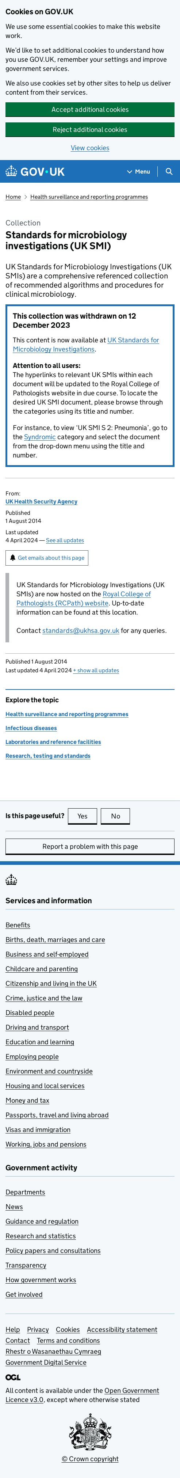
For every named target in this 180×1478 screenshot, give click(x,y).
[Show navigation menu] (139, 171)
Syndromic (40, 437)
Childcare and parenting (41, 969)
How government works (40, 1280)
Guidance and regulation (41, 1221)
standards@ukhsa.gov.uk (80, 630)
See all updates (65, 540)
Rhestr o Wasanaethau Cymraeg (53, 1351)
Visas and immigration (37, 1129)
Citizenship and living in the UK (51, 983)
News (14, 1206)
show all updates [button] (96, 670)
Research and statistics (40, 1236)
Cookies (68, 1329)
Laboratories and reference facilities (53, 741)
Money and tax (27, 1100)
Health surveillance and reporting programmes (89, 196)
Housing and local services (45, 1086)
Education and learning (39, 1042)
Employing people (32, 1056)
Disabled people (29, 1012)
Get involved (24, 1294)
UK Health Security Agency (41, 501)
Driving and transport (37, 1027)
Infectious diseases (31, 728)
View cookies (90, 147)
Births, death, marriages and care (55, 939)
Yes (87, 816)
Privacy (38, 1329)
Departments (25, 1192)
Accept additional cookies (90, 109)
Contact (17, 1340)
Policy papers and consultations (53, 1250)
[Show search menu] (169, 171)
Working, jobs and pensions (46, 1144)
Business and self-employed (47, 954)
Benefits (17, 925)
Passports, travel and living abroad (57, 1115)
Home (13, 196)
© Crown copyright (90, 1459)
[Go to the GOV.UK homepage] (35, 171)
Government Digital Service (46, 1362)
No (120, 816)
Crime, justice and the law (44, 998)
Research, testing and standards (48, 755)
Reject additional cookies (90, 129)
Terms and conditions (68, 1340)
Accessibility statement (122, 1329)
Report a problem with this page (90, 846)
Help (12, 1329)
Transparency (25, 1265)
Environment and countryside (49, 1071)
